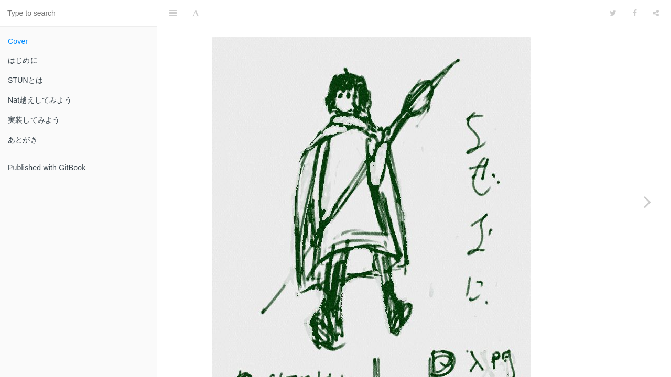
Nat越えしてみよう (40, 100)
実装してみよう (34, 120)
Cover (18, 41)
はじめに (23, 60)
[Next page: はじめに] (647, 201)
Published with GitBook (46, 167)
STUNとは (25, 80)
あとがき (23, 140)
